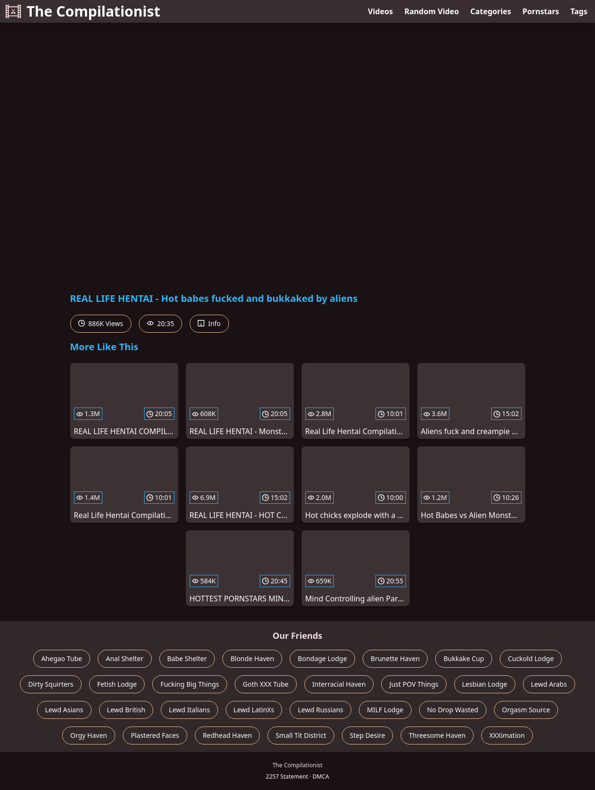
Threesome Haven (437, 735)
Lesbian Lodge (484, 684)
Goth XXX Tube (266, 684)
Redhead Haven (227, 735)
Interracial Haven (339, 684)
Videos (380, 11)
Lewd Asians (64, 709)
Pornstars (540, 11)
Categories (490, 11)
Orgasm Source (526, 709)
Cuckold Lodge (531, 658)
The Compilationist (83, 11)
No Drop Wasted (452, 709)
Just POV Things (413, 684)
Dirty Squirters (50, 684)
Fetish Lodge (117, 684)
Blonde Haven (252, 658)
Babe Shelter (187, 658)
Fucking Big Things (189, 684)
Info (209, 323)
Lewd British (126, 709)
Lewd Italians (189, 709)
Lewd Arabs (549, 684)
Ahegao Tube (61, 658)
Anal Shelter (124, 658)
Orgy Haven (88, 735)
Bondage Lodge (322, 658)
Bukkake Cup (463, 658)
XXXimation (507, 735)
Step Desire (367, 735)
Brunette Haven (395, 658)
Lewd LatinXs (254, 709)
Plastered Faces (155, 735)
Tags (578, 11)
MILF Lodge (385, 709)
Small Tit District (300, 735)
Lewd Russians (320, 709)
